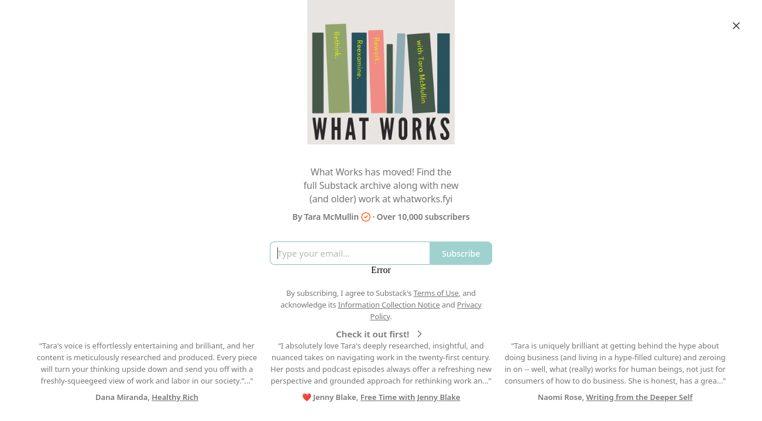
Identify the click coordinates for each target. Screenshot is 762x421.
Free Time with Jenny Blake (411, 397)
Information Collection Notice (389, 304)
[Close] (736, 25)
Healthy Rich (175, 397)
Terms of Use (436, 293)
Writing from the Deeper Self (639, 397)
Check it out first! (380, 334)
